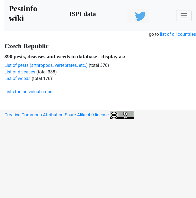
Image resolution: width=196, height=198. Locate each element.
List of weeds (17, 78)
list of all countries (178, 34)
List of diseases (19, 72)
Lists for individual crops (28, 91)
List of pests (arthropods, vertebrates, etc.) (46, 65)
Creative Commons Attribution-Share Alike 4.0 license (69, 115)
